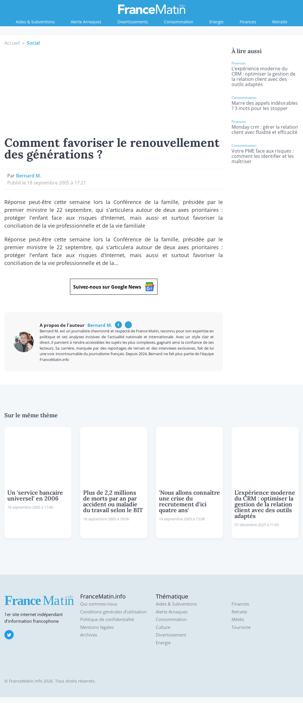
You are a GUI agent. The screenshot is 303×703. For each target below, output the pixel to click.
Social (33, 43)
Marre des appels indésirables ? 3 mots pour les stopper (265, 105)
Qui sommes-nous (98, 604)
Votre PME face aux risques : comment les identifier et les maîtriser (263, 156)
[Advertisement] (113, 90)
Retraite (279, 22)
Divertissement (171, 635)
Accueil (12, 43)
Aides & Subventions (35, 22)
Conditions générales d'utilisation (113, 612)
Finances (248, 22)
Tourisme (241, 627)
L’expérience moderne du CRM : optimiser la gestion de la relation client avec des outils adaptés (263, 76)
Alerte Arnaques (86, 22)
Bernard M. (28, 175)
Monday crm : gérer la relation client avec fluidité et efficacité (265, 129)
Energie (216, 22)
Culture (163, 627)
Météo (238, 619)
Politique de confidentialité (107, 619)
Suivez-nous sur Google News (113, 287)
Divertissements (133, 22)
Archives (88, 635)
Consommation (178, 22)
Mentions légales (97, 627)
